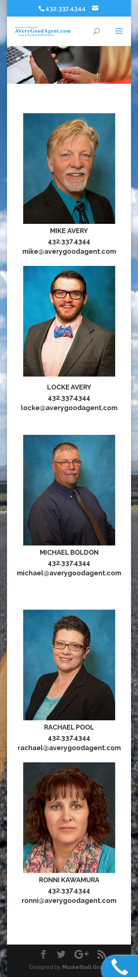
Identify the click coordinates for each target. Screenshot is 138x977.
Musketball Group (85, 967)
